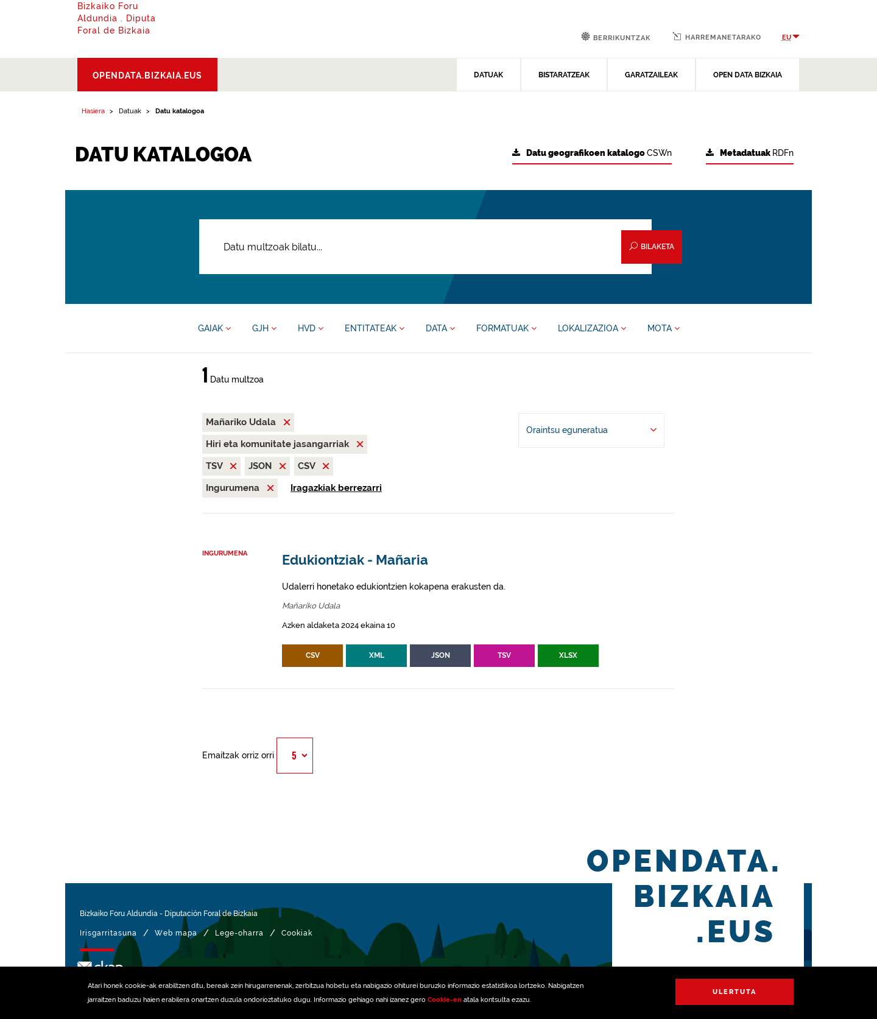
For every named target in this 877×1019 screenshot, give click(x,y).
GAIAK (214, 328)
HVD (310, 328)
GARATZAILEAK (651, 75)
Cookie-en (445, 1000)
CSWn (592, 153)
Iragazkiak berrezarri (336, 487)
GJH (264, 328)
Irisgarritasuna (108, 933)
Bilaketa (651, 246)
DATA (440, 328)
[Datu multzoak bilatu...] (425, 246)
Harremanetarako (716, 36)
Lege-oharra (239, 933)
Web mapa (176, 933)
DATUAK (488, 75)
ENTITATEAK (374, 328)
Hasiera (93, 111)
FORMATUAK (506, 328)
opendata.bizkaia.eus (147, 75)
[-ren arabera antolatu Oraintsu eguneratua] (591, 430)
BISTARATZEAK (564, 75)
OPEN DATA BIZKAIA (747, 75)
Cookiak (296, 933)
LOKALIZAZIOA (592, 328)
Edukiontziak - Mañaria (355, 560)
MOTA (663, 328)
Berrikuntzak (615, 37)
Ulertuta (734, 992)
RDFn (750, 153)
